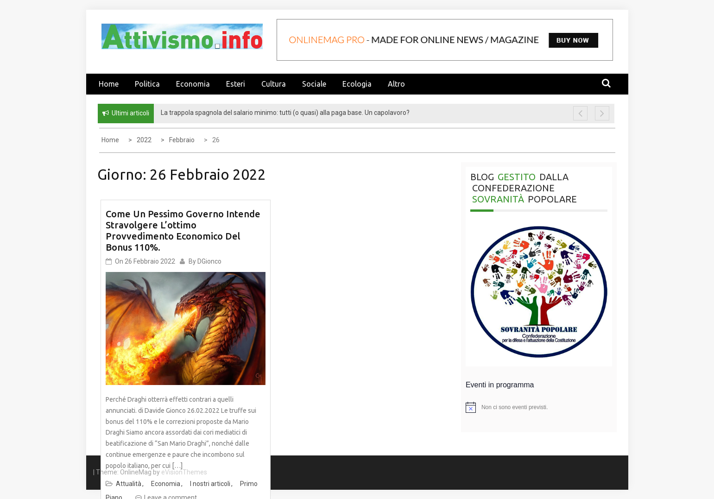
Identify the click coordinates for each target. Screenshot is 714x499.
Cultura (273, 84)
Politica (147, 84)
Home (109, 84)
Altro (396, 84)
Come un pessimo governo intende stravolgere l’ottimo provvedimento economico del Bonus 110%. (183, 230)
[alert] (539, 407)
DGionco (209, 261)
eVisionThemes (184, 472)
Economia (193, 84)
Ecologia (357, 84)
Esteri (235, 84)
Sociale (314, 84)
